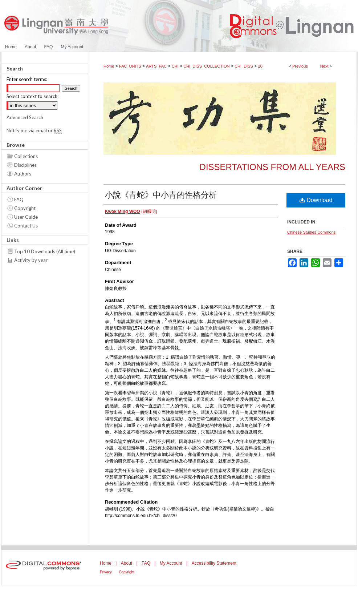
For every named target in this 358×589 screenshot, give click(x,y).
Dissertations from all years (272, 167)
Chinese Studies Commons (311, 232)
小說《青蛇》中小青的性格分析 (161, 194)
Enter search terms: (27, 79)
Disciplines (25, 165)
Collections (26, 156)
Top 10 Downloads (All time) (44, 251)
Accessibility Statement (214, 563)
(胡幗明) (131, 211)
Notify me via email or (34, 130)
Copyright (25, 208)
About (126, 563)
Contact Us (26, 226)
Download (316, 200)
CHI (175, 66)
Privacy (106, 572)
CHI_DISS (244, 66)
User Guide (26, 217)
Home (108, 66)
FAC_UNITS (130, 66)
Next (324, 66)
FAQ (19, 199)
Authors (22, 174)
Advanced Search (25, 117)
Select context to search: (32, 96)
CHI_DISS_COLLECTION (206, 66)
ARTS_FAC (156, 66)
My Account (171, 563)
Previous (300, 66)
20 (260, 66)
